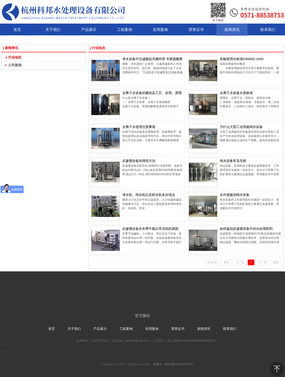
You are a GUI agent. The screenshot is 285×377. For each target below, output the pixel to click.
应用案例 (152, 329)
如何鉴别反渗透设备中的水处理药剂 (246, 229)
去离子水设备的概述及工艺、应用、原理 (152, 93)
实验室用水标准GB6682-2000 (242, 59)
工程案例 (126, 329)
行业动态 (98, 48)
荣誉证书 (177, 329)
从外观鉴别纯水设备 (234, 195)
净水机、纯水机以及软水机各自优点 (148, 195)
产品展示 (100, 329)
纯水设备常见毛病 (233, 161)
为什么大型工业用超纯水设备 (241, 127)
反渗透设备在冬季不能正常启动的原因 (150, 229)
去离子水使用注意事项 (138, 127)
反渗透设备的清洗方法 (138, 161)
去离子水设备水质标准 (236, 93)
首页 (51, 329)
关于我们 (74, 329)
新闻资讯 (11, 48)
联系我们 (229, 329)
